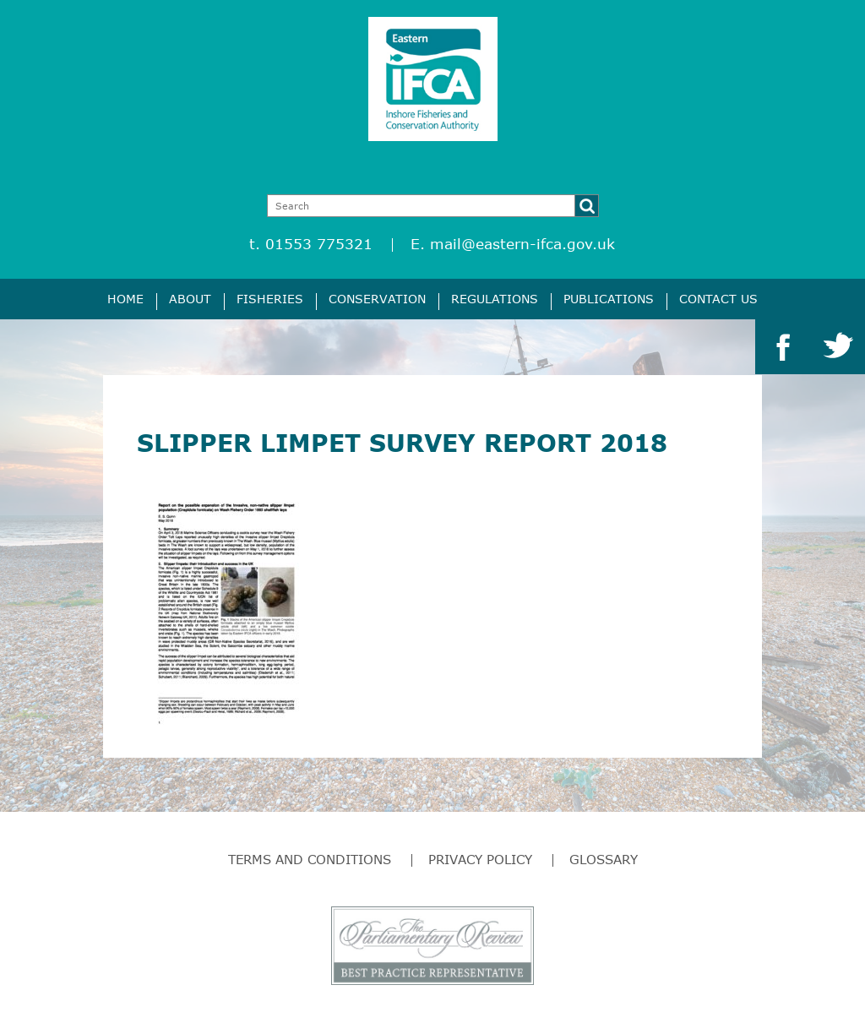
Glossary (603, 859)
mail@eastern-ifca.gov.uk (522, 244)
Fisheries (270, 298)
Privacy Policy (480, 859)
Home (125, 298)
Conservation (377, 298)
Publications (608, 298)
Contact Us (718, 298)
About (190, 298)
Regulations (494, 298)
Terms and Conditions (309, 859)
